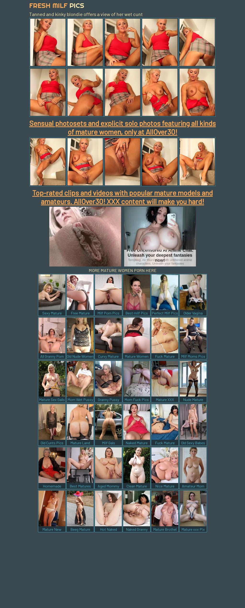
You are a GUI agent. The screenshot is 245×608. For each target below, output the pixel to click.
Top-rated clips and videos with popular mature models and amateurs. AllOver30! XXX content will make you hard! (122, 197)
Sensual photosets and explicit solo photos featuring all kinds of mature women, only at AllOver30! (122, 127)
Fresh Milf (56, 5)
